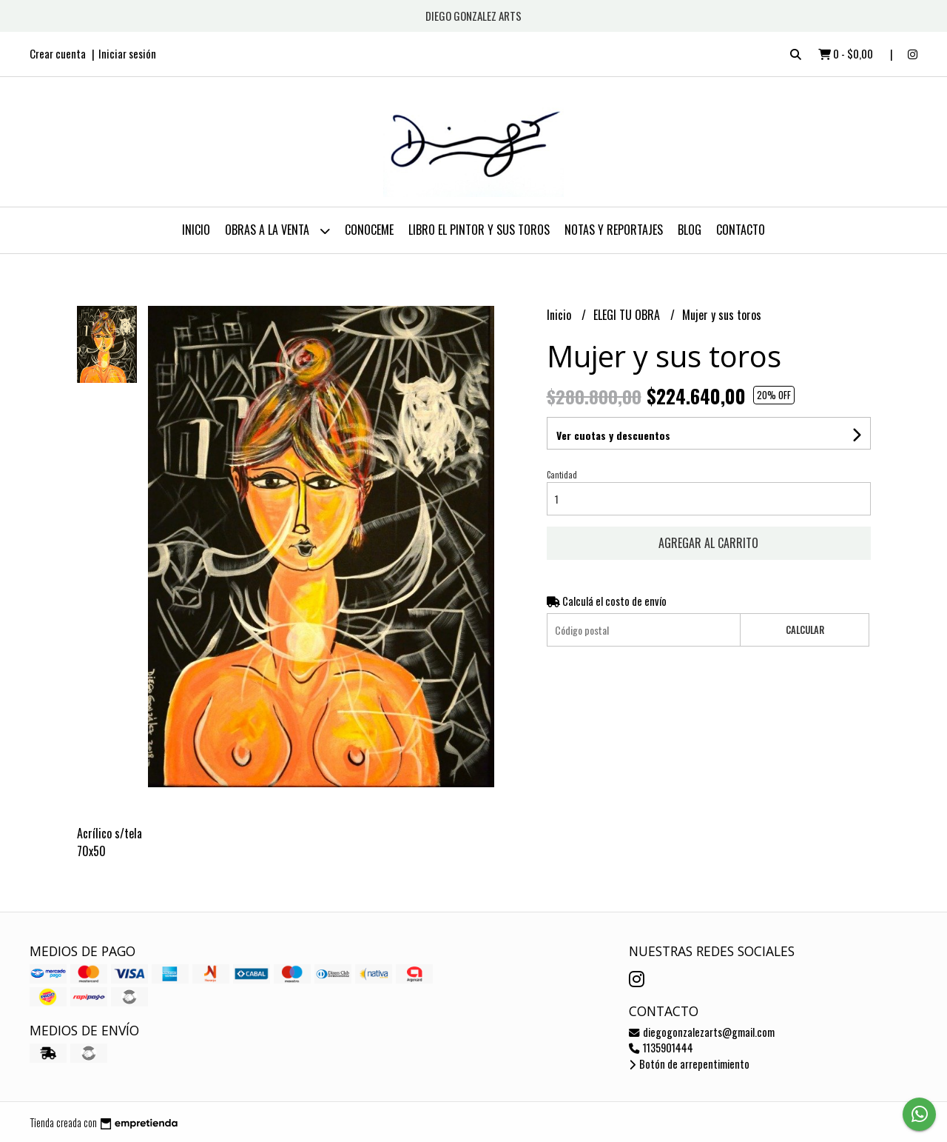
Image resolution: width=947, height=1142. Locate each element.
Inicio (196, 229)
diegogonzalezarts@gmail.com (702, 1032)
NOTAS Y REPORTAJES (614, 229)
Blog (689, 229)
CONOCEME (369, 229)
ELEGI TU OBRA (628, 315)
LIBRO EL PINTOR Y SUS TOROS (479, 229)
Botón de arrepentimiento (689, 1064)
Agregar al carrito (708, 543)
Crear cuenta (58, 53)
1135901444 (661, 1047)
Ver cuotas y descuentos (613, 435)
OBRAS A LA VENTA (277, 230)
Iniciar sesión (127, 53)
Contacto (740, 229)
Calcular (805, 630)
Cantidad (562, 475)
